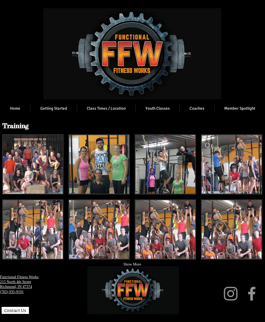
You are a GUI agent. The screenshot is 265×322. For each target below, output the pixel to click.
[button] (33, 164)
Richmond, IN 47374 (16, 287)
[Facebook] (252, 293)
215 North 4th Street (15, 282)
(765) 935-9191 (12, 292)
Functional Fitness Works (19, 277)
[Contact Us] (15, 310)
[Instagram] (230, 293)
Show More (132, 264)
